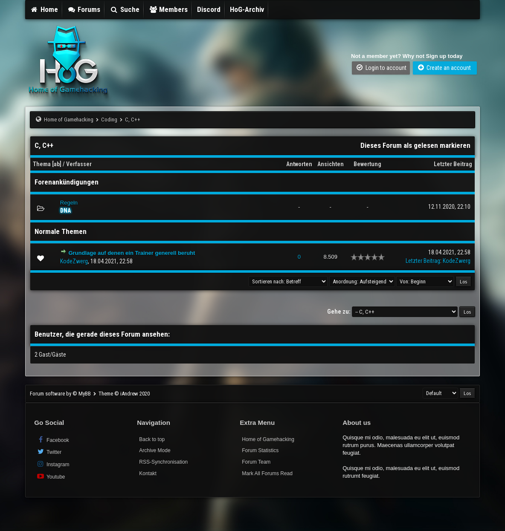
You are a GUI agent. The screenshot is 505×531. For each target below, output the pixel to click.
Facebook (52, 439)
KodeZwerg (74, 261)
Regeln (69, 202)
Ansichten (330, 164)
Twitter (48, 451)
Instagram (52, 464)
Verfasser (79, 164)
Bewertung (367, 164)
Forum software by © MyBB (61, 393)
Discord (209, 9)
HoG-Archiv (247, 9)
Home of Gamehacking (68, 119)
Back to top (152, 439)
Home (44, 9)
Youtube (50, 476)
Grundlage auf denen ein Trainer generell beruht (131, 253)
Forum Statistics (260, 450)
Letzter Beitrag (453, 164)
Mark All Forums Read (267, 473)
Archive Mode (154, 450)
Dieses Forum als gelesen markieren (415, 145)
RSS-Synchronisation (163, 462)
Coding (109, 119)
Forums (84, 9)
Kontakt (148, 473)
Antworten (299, 164)
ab (57, 164)
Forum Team (256, 462)
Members (168, 9)
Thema (42, 164)
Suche (124, 9)
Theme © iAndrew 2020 (124, 393)
